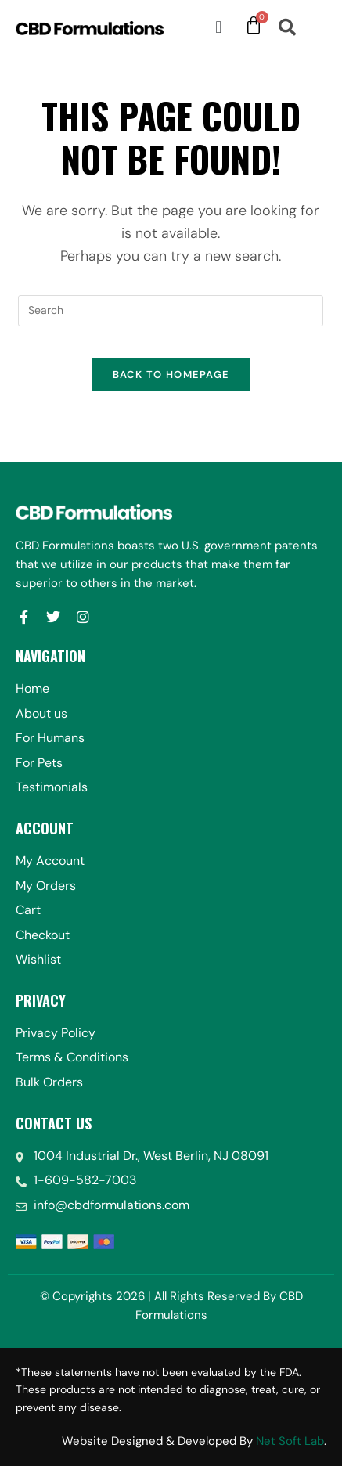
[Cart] (253, 25)
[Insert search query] (170, 310)
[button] (218, 27)
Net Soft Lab (290, 1441)
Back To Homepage (171, 374)
